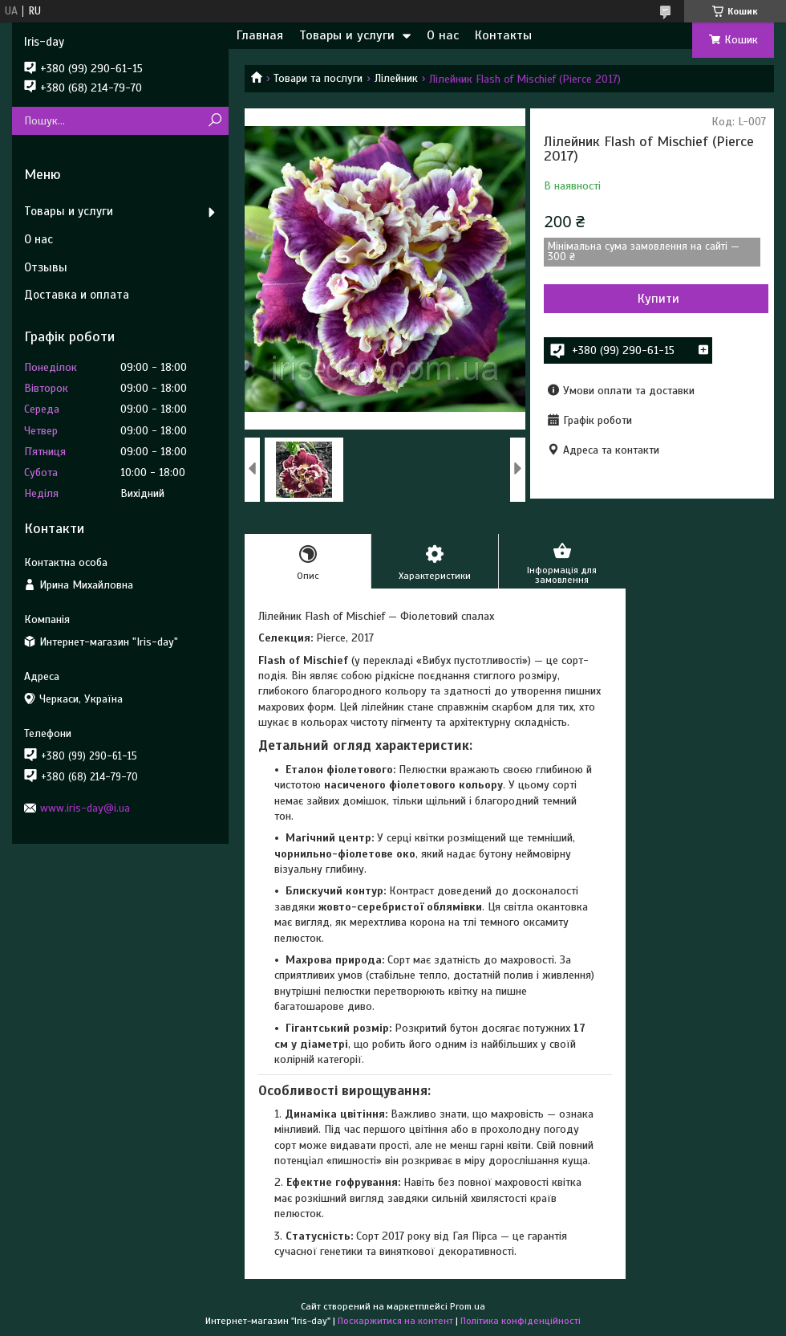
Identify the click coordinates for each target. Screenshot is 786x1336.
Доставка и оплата (76, 294)
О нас (443, 35)
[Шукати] (215, 121)
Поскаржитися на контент (395, 1320)
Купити (658, 299)
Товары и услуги (347, 35)
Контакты (503, 35)
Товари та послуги (318, 78)
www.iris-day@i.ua (85, 808)
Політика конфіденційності (520, 1320)
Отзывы (45, 267)
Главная (260, 35)
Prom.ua (467, 1306)
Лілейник (396, 78)
